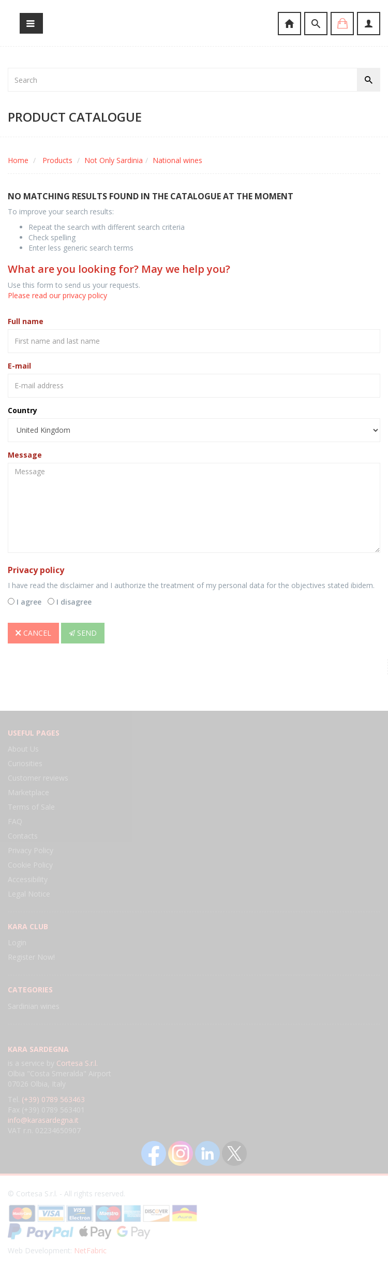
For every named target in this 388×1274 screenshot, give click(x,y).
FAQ (15, 821)
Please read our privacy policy (57, 295)
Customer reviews (38, 778)
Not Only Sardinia (113, 160)
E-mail (19, 366)
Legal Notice (29, 894)
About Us (23, 749)
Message (25, 455)
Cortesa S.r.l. (77, 1063)
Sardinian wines (33, 1006)
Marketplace (28, 792)
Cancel (33, 633)
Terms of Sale (31, 807)
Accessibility (28, 879)
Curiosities (25, 763)
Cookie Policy (30, 865)
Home (18, 160)
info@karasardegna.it (43, 1120)
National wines (177, 160)
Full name (25, 321)
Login (17, 942)
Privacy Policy (30, 850)
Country (22, 410)
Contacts (23, 836)
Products (57, 160)
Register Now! (31, 957)
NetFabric (90, 1250)
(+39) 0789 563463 (53, 1099)
